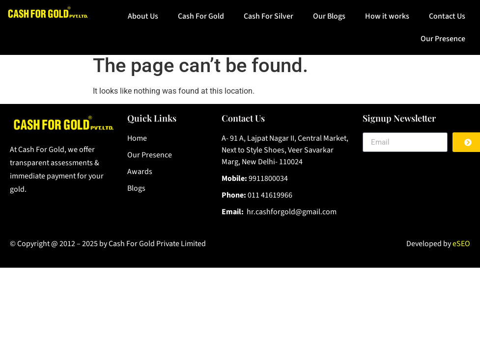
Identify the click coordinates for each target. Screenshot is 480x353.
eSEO (461, 243)
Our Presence (443, 38)
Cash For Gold (201, 16)
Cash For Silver (268, 16)
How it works (387, 16)
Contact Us (447, 16)
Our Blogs (329, 16)
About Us (143, 16)
